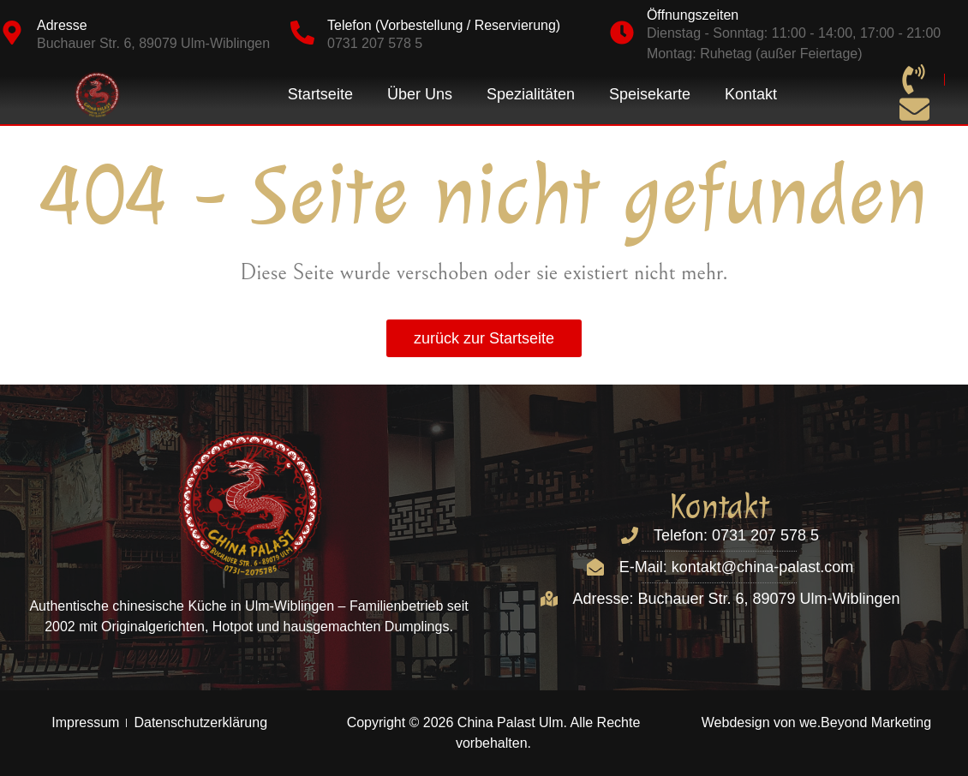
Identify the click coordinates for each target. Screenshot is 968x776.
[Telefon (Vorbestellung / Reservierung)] (302, 33)
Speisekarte (649, 94)
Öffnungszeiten (692, 15)
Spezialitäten (531, 94)
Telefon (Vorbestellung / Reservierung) (443, 25)
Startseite (320, 94)
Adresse (62, 25)
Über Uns (419, 94)
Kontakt (751, 94)
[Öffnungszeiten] (622, 33)
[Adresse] (12, 33)
